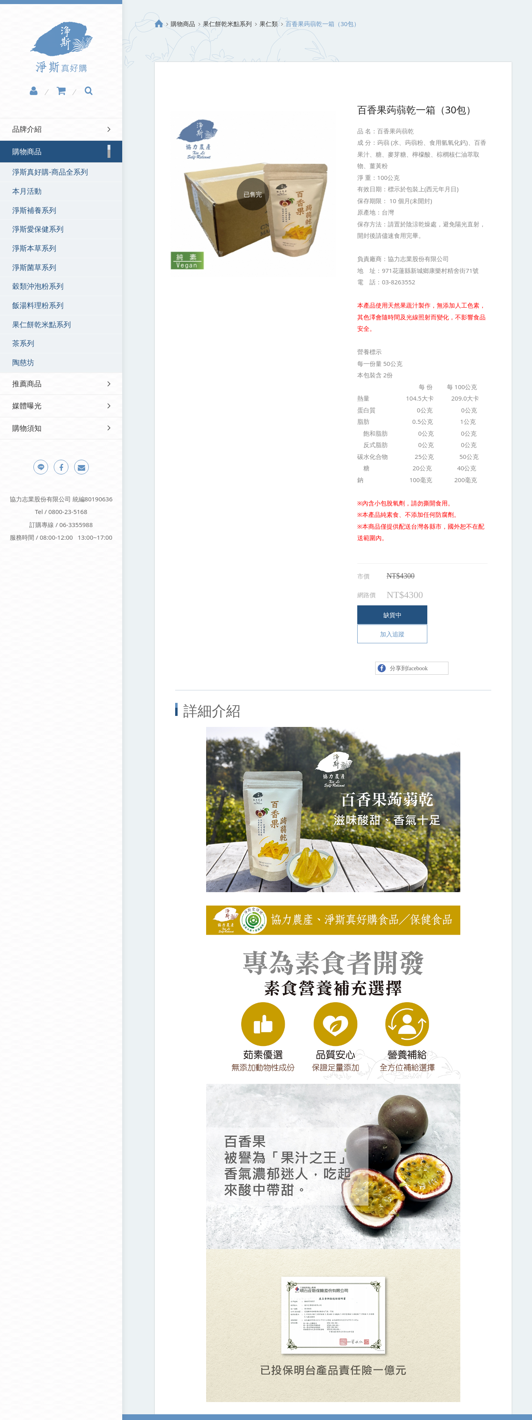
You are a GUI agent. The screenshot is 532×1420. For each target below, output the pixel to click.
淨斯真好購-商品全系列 (50, 172)
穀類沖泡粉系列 (38, 286)
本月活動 (27, 191)
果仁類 (268, 24)
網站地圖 (194, 1407)
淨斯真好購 (61, 47)
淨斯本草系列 (34, 248)
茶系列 (23, 343)
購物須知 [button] (27, 428)
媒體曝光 (27, 405)
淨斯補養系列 (34, 210)
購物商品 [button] (27, 151)
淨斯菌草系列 (34, 267)
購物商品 (183, 24)
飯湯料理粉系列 (38, 305)
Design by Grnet (367, 1407)
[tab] (61, 129)
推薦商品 (27, 383)
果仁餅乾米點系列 (41, 324)
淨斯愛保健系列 (38, 229)
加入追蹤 (452, 614)
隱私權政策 (157, 1407)
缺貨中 (388, 614)
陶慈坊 (23, 362)
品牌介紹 (27, 129)
